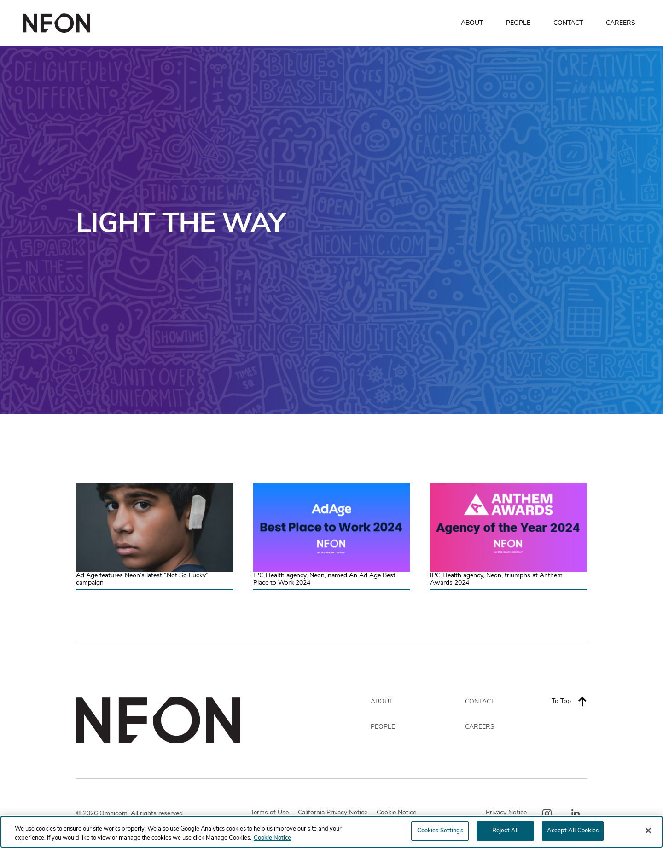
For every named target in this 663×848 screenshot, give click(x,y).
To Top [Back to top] (569, 701)
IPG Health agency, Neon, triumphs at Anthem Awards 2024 (496, 579)
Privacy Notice (506, 812)
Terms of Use (269, 812)
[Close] (648, 832)
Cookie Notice (396, 812)
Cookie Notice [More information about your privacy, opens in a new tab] (272, 840)
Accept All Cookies (573, 832)
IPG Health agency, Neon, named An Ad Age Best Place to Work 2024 (324, 579)
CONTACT (568, 22)
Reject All (505, 832)
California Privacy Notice (332, 812)
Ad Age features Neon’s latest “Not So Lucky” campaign (142, 579)
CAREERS (620, 22)
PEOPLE (518, 22)
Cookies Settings (440, 832)
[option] (331, 230)
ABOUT (472, 22)
